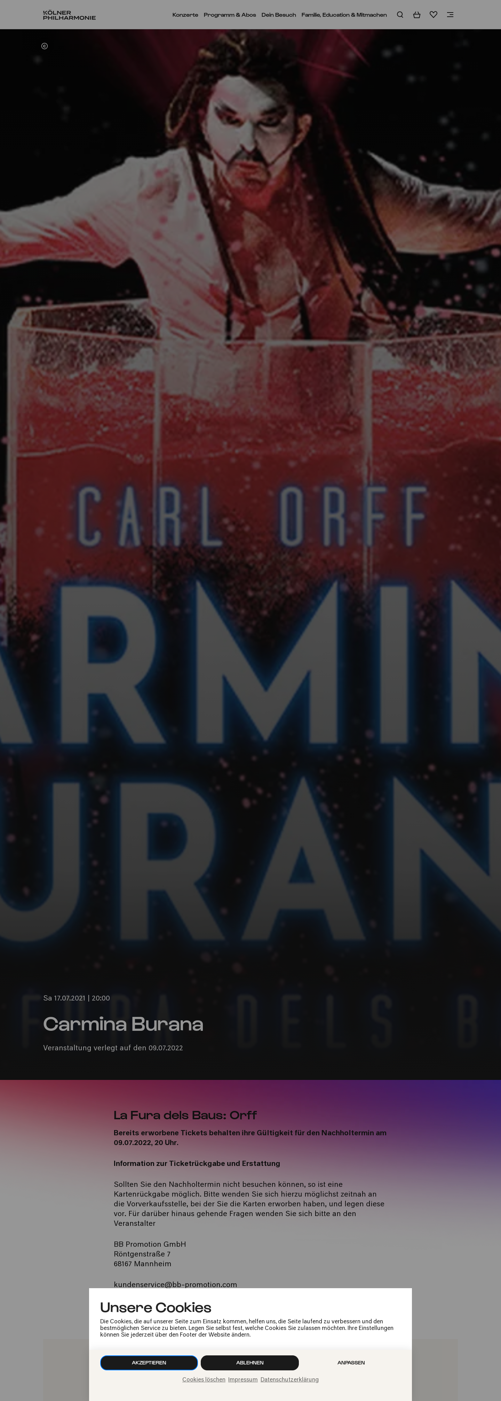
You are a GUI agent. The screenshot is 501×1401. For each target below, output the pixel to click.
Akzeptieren (149, 1362)
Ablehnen (250, 1362)
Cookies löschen (203, 1380)
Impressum (243, 1380)
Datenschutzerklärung (290, 1380)
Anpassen (351, 1362)
